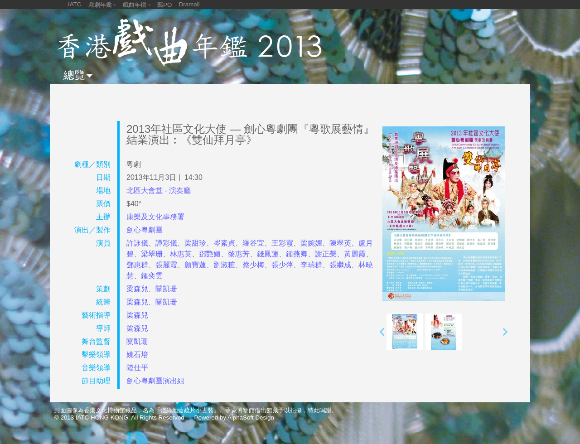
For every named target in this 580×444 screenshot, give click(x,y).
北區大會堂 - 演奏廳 (158, 190)
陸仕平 (137, 368)
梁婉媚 (311, 243)
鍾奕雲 (152, 276)
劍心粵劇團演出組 (155, 381)
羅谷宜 (253, 243)
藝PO (164, 4)
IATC (74, 4)
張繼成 (340, 265)
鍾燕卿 (297, 254)
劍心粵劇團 (144, 230)
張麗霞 (166, 265)
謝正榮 (326, 254)
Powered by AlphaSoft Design (234, 417)
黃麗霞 (355, 254)
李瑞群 (311, 265)
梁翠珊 (152, 254)
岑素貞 (224, 243)
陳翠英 (340, 243)
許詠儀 (137, 243)
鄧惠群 (137, 265)
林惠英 (181, 254)
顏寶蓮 (195, 265)
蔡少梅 (253, 265)
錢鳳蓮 (268, 254)
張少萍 (282, 265)
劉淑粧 (224, 265)
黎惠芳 (239, 254)
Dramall (189, 4)
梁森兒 (137, 289)
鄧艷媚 (210, 254)
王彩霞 (282, 243)
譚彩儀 (166, 243)
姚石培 (137, 354)
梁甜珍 (195, 243)
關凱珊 (166, 289)
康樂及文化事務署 (155, 217)
